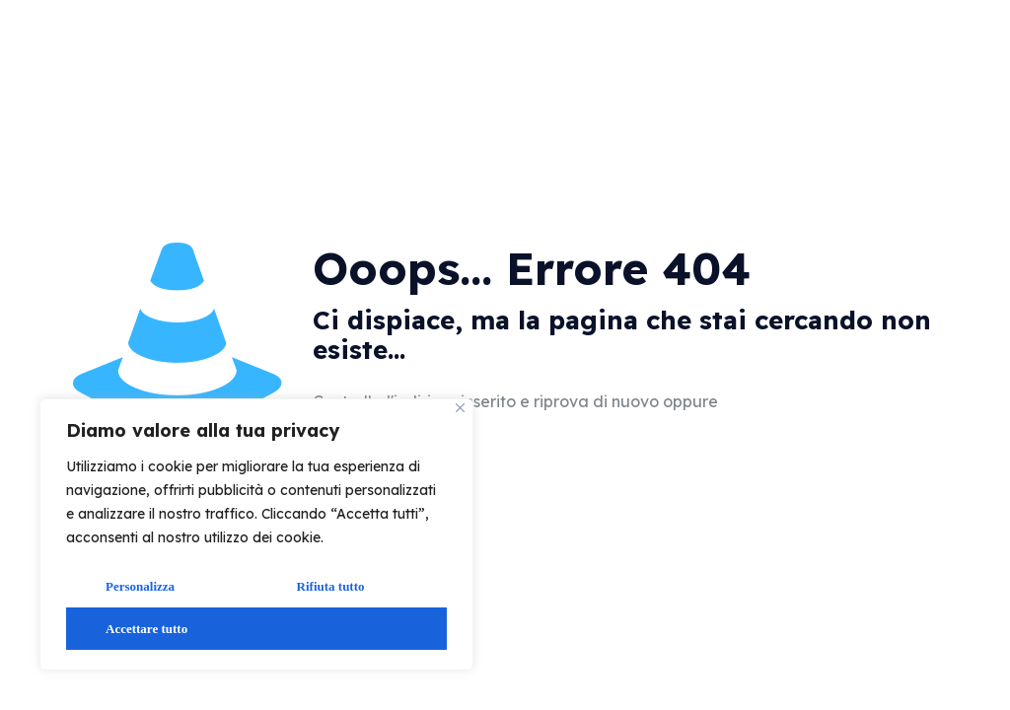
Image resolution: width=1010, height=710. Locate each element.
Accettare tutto (146, 628)
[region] (256, 534)
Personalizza (140, 586)
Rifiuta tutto (331, 586)
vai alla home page (832, 402)
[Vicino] (460, 407)
